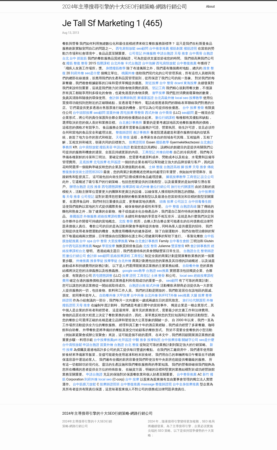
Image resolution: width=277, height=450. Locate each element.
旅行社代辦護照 (182, 187)
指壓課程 (103, 63)
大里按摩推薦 (118, 241)
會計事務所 (141, 132)
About (210, 6)
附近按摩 (152, 83)
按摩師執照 (128, 98)
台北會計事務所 (130, 122)
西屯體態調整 (111, 187)
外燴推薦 (82, 261)
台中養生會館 (179, 241)
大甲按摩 (123, 295)
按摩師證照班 (110, 384)
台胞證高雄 (172, 167)
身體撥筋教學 (116, 68)
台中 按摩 (132, 379)
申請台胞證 (165, 53)
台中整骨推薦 (187, 374)
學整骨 (139, 113)
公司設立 (180, 201)
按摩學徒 (110, 261)
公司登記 (135, 53)
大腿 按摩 (198, 295)
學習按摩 (108, 246)
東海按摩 (190, 83)
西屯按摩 (126, 113)
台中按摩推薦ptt (105, 340)
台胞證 (151, 271)
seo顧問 (142, 48)
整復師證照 (124, 132)
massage (147, 384)
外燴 (209, 300)
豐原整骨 (177, 246)
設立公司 (207, 177)
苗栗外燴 (112, 113)
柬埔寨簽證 (145, 98)
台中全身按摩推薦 (186, 384)
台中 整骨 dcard (171, 83)
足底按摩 (86, 162)
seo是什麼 (92, 73)
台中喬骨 (195, 53)
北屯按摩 (100, 162)
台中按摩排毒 (171, 340)
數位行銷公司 (160, 187)
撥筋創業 (176, 48)
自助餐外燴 (191, 266)
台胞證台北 (191, 251)
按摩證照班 (137, 142)
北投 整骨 (126, 221)
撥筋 (69, 63)
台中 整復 (172, 206)
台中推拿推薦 (159, 48)
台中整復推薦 (187, 63)
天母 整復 (123, 137)
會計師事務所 (200, 246)
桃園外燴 (128, 73)
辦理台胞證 (78, 187)
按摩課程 (129, 187)
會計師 (114, 98)
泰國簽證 (76, 216)
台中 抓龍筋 (78, 58)
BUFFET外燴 (168, 295)
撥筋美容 (106, 147)
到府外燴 (77, 73)
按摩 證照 (129, 276)
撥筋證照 (190, 48)
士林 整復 (156, 167)
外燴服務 (149, 53)
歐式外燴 (143, 187)
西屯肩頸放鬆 (126, 48)
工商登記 (148, 152)
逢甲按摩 (158, 93)
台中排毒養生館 (199, 201)
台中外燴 (137, 295)
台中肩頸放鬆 (89, 147)
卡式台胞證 (133, 63)
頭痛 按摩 (166, 201)
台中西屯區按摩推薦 (77, 246)
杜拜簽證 (114, 162)
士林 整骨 (158, 276)
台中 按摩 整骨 (193, 108)
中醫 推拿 (139, 340)
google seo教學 (133, 271)
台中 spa (85, 241)
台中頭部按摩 (83, 113)
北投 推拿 (94, 187)
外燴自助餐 (164, 152)
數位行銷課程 (165, 118)
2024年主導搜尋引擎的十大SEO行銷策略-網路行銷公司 (124, 6)
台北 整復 (132, 345)
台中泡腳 (148, 63)
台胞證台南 (137, 285)
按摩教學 (195, 98)
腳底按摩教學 (176, 177)
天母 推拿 (181, 53)
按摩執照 (153, 340)
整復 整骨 (81, 63)
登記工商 (158, 88)
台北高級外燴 (164, 98)
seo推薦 (163, 271)
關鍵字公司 (190, 340)
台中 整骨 (100, 241)
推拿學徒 (96, 261)
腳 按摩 (186, 167)
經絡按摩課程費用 (111, 216)
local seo (181, 98)
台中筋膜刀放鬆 (84, 384)
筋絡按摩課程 (120, 256)
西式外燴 (151, 113)
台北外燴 (117, 63)
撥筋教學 (162, 142)
